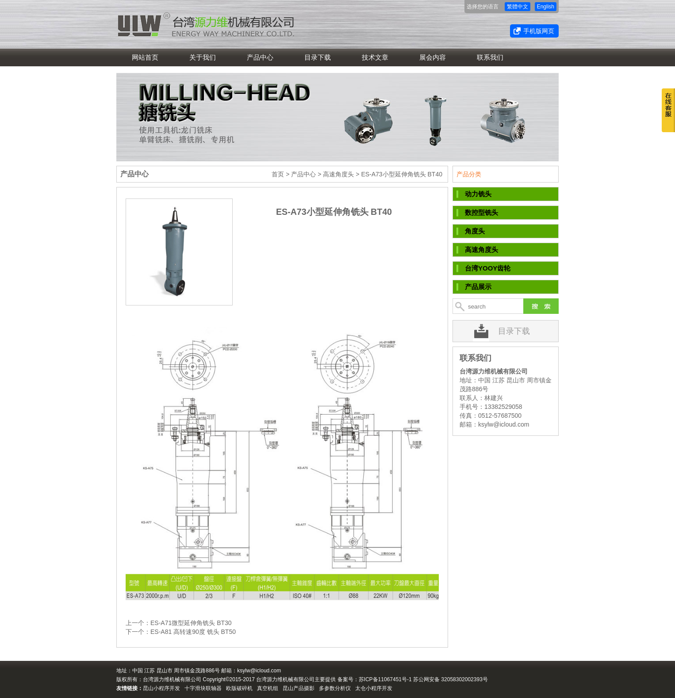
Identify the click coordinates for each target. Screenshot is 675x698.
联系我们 (490, 57)
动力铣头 (478, 194)
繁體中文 (517, 7)
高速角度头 (338, 174)
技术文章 (375, 57)
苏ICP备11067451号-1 (385, 679)
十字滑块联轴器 (203, 688)
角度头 (475, 231)
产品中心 (260, 57)
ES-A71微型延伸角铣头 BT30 (191, 622)
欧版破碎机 (239, 688)
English (545, 7)
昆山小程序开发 (161, 688)
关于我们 (202, 57)
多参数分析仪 (335, 688)
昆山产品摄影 (298, 688)
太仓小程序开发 (373, 688)
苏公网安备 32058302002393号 (450, 679)
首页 (278, 174)
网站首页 (145, 57)
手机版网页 (538, 30)
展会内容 (432, 57)
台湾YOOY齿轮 (487, 268)
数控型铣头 (481, 212)
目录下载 (317, 57)
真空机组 (267, 688)
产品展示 (478, 286)
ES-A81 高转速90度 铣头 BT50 (193, 631)
